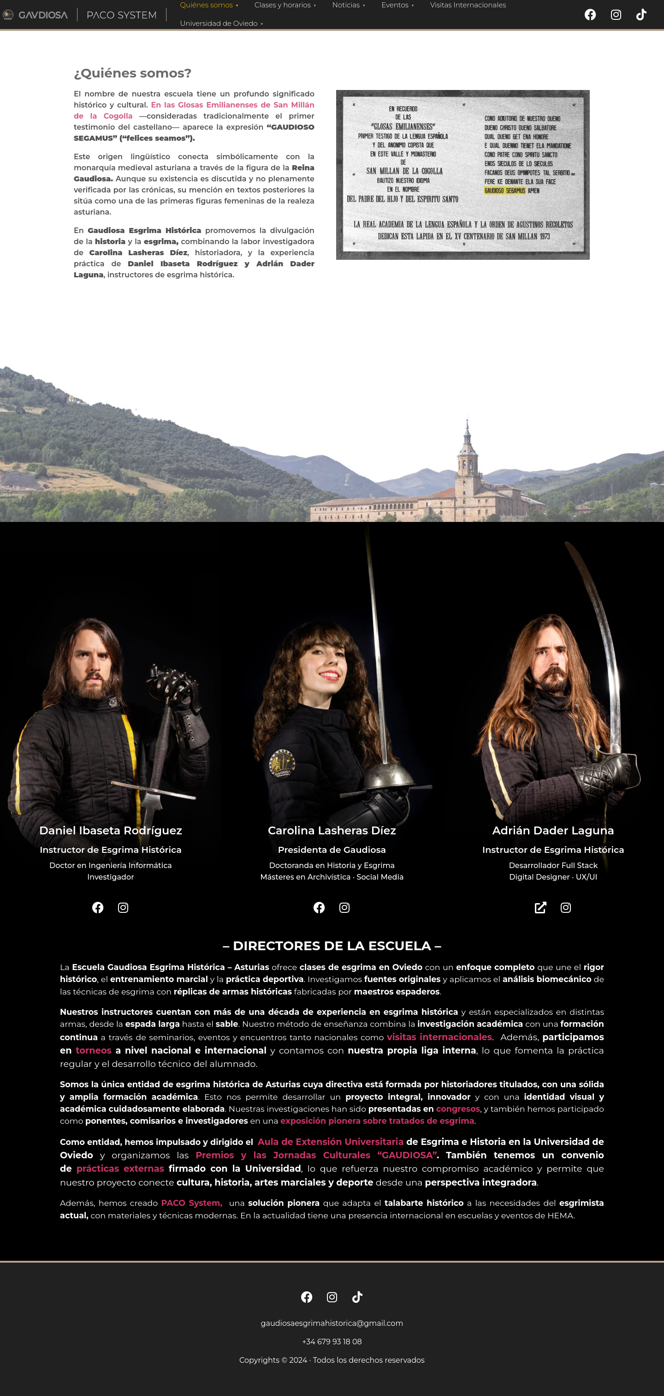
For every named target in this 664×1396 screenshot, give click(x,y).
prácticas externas (120, 1168)
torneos (94, 1050)
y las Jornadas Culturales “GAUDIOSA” (339, 1155)
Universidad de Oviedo (223, 23)
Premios (218, 1155)
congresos (458, 1109)
